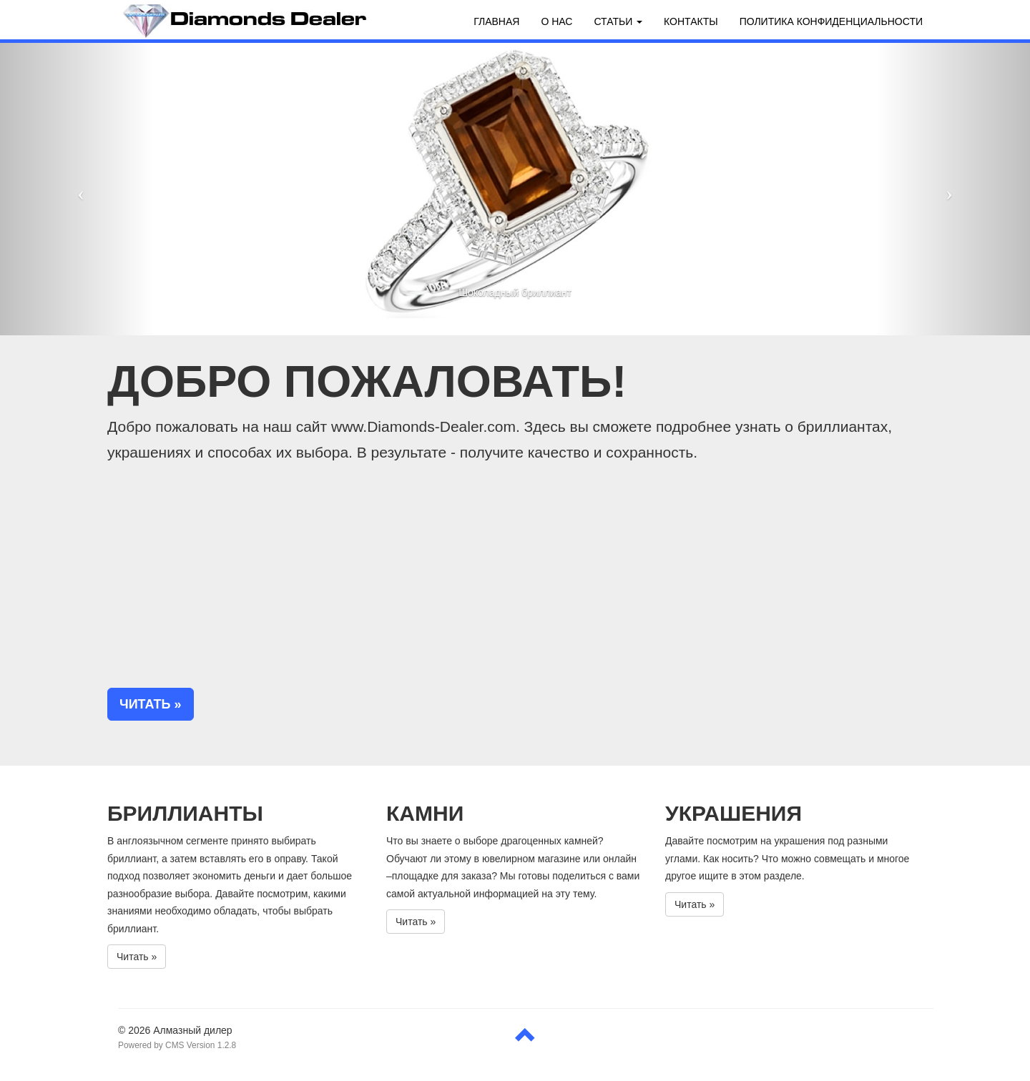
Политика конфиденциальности (831, 21)
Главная (496, 21)
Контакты (691, 21)
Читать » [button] (150, 704)
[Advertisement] (515, 577)
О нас (556, 21)
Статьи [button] (618, 21)
